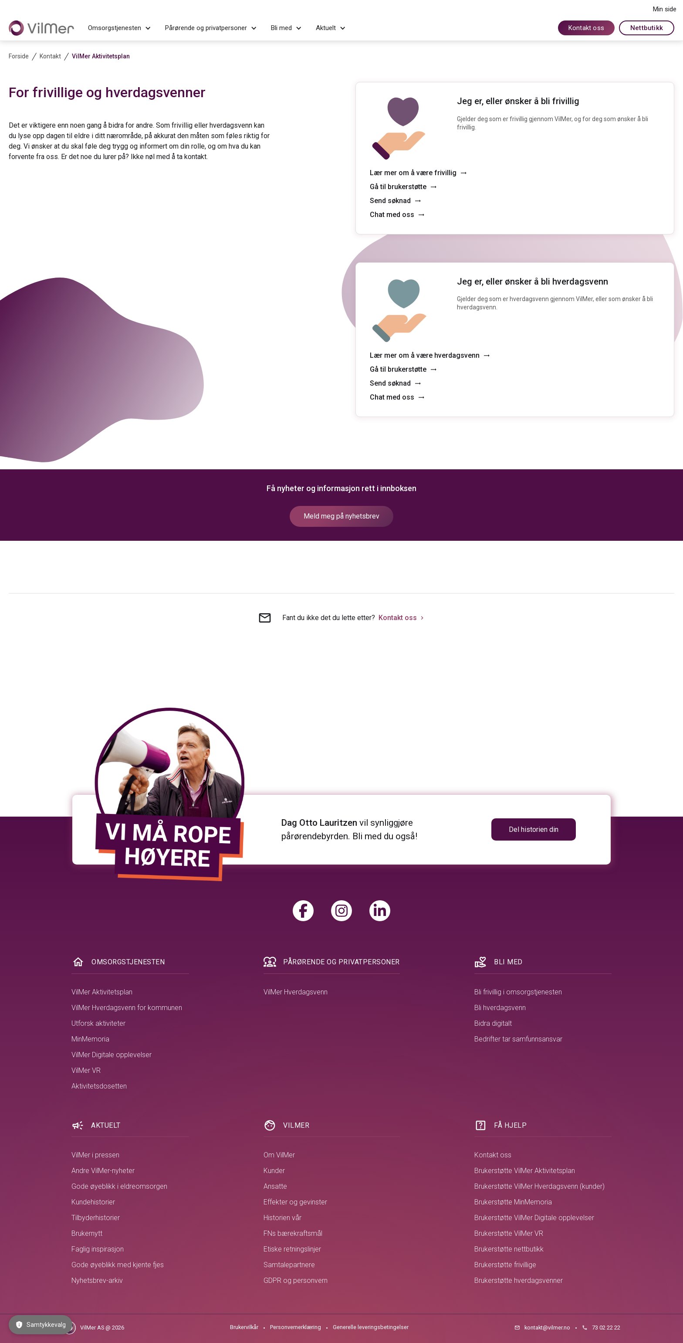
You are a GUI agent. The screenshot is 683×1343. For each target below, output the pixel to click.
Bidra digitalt (493, 1023)
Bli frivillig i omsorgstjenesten (518, 992)
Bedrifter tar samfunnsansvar (518, 1039)
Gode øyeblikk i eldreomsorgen (119, 1186)
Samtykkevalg (40, 1325)
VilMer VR (86, 1070)
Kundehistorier (93, 1202)
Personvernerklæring (295, 1327)
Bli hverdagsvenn (500, 1008)
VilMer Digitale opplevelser (111, 1055)
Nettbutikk (646, 28)
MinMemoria (90, 1039)
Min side (664, 9)
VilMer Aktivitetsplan (101, 992)
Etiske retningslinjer (292, 1249)
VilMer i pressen (95, 1155)
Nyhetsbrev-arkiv (97, 1280)
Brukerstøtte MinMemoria (513, 1202)
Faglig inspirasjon (97, 1249)
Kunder (274, 1171)
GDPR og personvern (296, 1280)
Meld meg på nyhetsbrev (341, 516)
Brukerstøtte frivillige (505, 1265)
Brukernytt (86, 1233)
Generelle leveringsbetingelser (371, 1327)
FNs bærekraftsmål (293, 1233)
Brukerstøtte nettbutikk (509, 1249)
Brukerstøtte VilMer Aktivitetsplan (524, 1171)
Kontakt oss (586, 28)
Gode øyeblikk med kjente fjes (117, 1265)
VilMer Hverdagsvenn (296, 992)
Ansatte (275, 1186)
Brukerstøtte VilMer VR (508, 1233)
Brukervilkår (244, 1327)
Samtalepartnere (289, 1265)
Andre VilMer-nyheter (103, 1171)
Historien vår (282, 1218)
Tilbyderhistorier (95, 1218)
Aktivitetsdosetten (99, 1086)
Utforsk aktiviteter (98, 1023)
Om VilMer (279, 1155)
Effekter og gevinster (295, 1202)
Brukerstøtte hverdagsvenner (518, 1280)
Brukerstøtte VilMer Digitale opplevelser (534, 1218)
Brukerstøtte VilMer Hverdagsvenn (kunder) (539, 1186)
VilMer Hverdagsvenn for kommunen (126, 1008)
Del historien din (533, 829)
